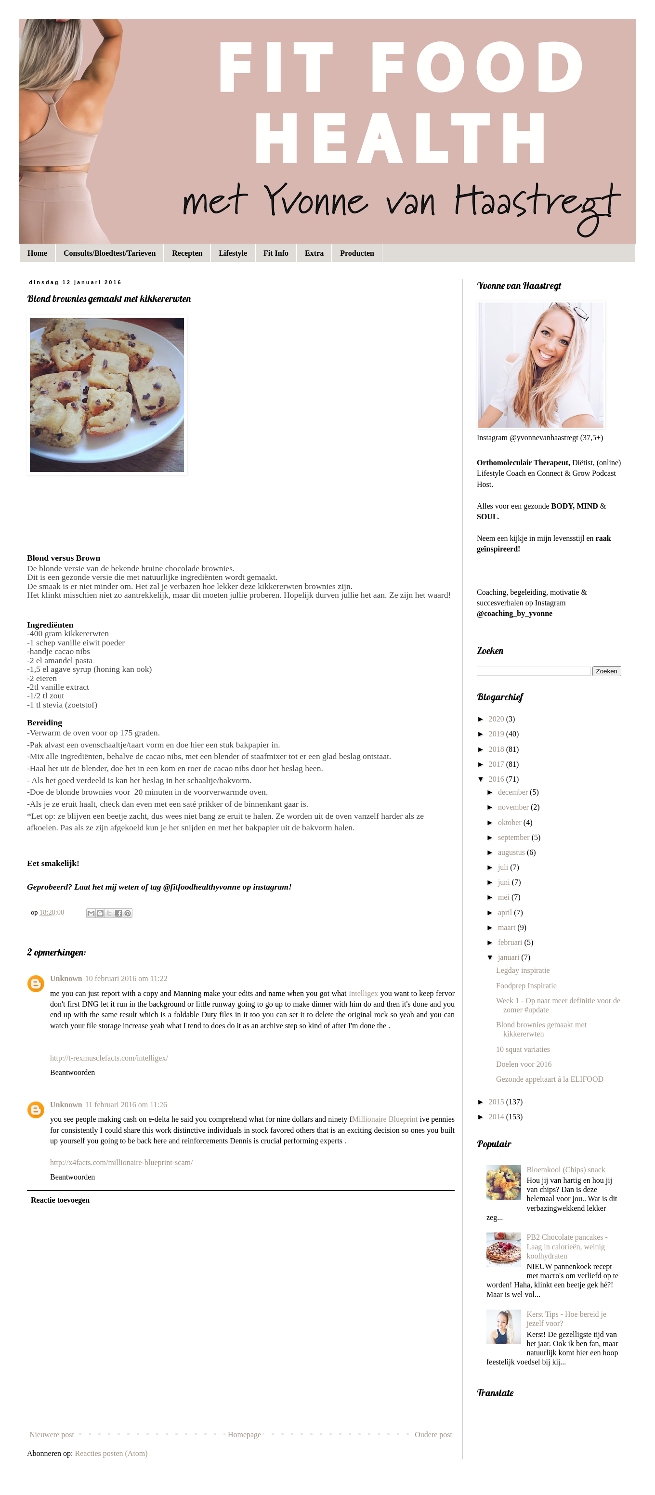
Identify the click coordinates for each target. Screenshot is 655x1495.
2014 (497, 1117)
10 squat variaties (523, 1049)
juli (504, 867)
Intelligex (363, 993)
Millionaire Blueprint (385, 1119)
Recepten (187, 253)
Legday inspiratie (523, 970)
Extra (314, 253)
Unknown (66, 978)
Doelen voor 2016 (524, 1064)
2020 (497, 719)
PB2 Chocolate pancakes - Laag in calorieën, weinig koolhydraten (566, 1246)
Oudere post (433, 1434)
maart (507, 927)
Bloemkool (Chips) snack (565, 1170)
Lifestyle (233, 253)
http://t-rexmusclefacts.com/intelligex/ (109, 1058)
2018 (497, 749)
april (506, 912)
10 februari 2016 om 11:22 (126, 978)
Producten (357, 253)
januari (509, 957)
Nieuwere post (51, 1434)
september (515, 837)
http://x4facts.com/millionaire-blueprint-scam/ (121, 1162)
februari (511, 942)
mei (504, 897)
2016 (497, 779)
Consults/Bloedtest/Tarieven (110, 253)
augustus (512, 852)
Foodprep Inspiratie (526, 986)
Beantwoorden (72, 1072)
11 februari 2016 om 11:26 (126, 1105)
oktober (511, 822)
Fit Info (275, 253)
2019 (497, 734)
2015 (497, 1102)
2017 (497, 764)
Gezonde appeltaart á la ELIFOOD (549, 1079)
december (514, 792)
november (514, 807)
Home (37, 253)
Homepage (244, 1434)
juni (505, 882)
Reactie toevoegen (60, 1200)
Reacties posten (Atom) (111, 1453)
